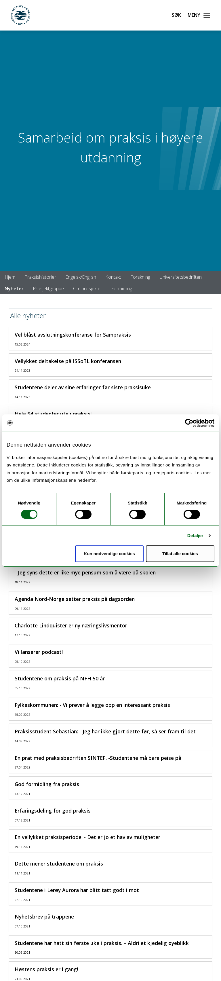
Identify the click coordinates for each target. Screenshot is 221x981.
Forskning (140, 277)
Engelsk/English (80, 277)
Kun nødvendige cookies (109, 553)
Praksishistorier (40, 277)
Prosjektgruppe (48, 288)
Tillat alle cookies (180, 553)
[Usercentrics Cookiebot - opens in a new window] (189, 423)
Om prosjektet (87, 288)
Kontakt (113, 277)
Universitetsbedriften (180, 277)
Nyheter (14, 288)
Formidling (121, 288)
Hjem (10, 277)
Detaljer (195, 535)
